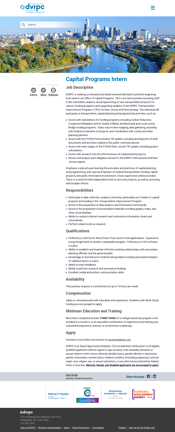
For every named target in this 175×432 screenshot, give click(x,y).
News (43, 92)
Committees (98, 427)
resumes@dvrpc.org (119, 339)
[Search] (43, 24)
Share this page (135, 376)
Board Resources (80, 427)
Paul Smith (72, 375)
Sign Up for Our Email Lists (142, 427)
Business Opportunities (49, 427)
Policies (122, 427)
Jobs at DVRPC (28, 427)
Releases (53, 92)
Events (33, 92)
